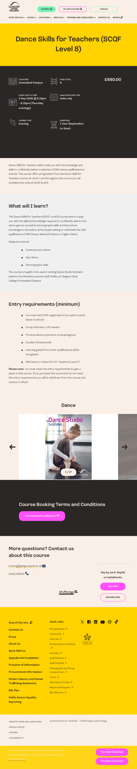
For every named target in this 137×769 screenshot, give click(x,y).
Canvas (104, 9)
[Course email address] (27, 566)
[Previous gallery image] (9, 447)
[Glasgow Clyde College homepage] (14, 6)
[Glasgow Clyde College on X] (82, 623)
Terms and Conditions (42, 516)
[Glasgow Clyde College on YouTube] (103, 623)
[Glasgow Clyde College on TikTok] (116, 623)
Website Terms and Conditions (25, 722)
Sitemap (13, 733)
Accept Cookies (112, 752)
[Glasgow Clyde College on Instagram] (109, 623)
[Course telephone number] (19, 573)
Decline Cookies (112, 761)
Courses (46, 9)
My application (72, 9)
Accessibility (16, 738)
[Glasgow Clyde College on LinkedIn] (95, 623)
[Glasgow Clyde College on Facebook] (89, 623)
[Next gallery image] (127, 447)
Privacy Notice (17, 759)
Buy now (113, 586)
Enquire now (113, 597)
